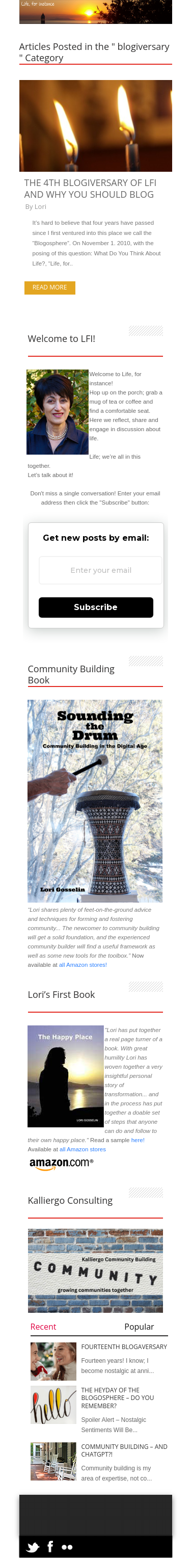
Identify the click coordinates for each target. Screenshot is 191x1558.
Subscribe (96, 607)
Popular (139, 1326)
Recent (44, 1326)
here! (138, 1140)
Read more (50, 287)
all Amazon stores (82, 1149)
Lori (40, 206)
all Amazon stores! (83, 965)
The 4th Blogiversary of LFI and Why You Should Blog (90, 188)
